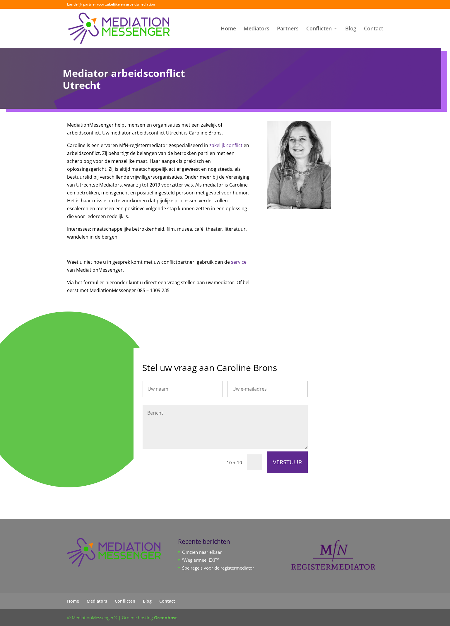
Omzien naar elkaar (202, 552)
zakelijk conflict (225, 145)
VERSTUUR (287, 462)
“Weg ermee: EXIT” (200, 560)
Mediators (256, 29)
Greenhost (165, 617)
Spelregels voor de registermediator (218, 568)
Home (228, 29)
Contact (373, 29)
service (239, 262)
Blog (350, 29)
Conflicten (319, 29)
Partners (288, 29)
